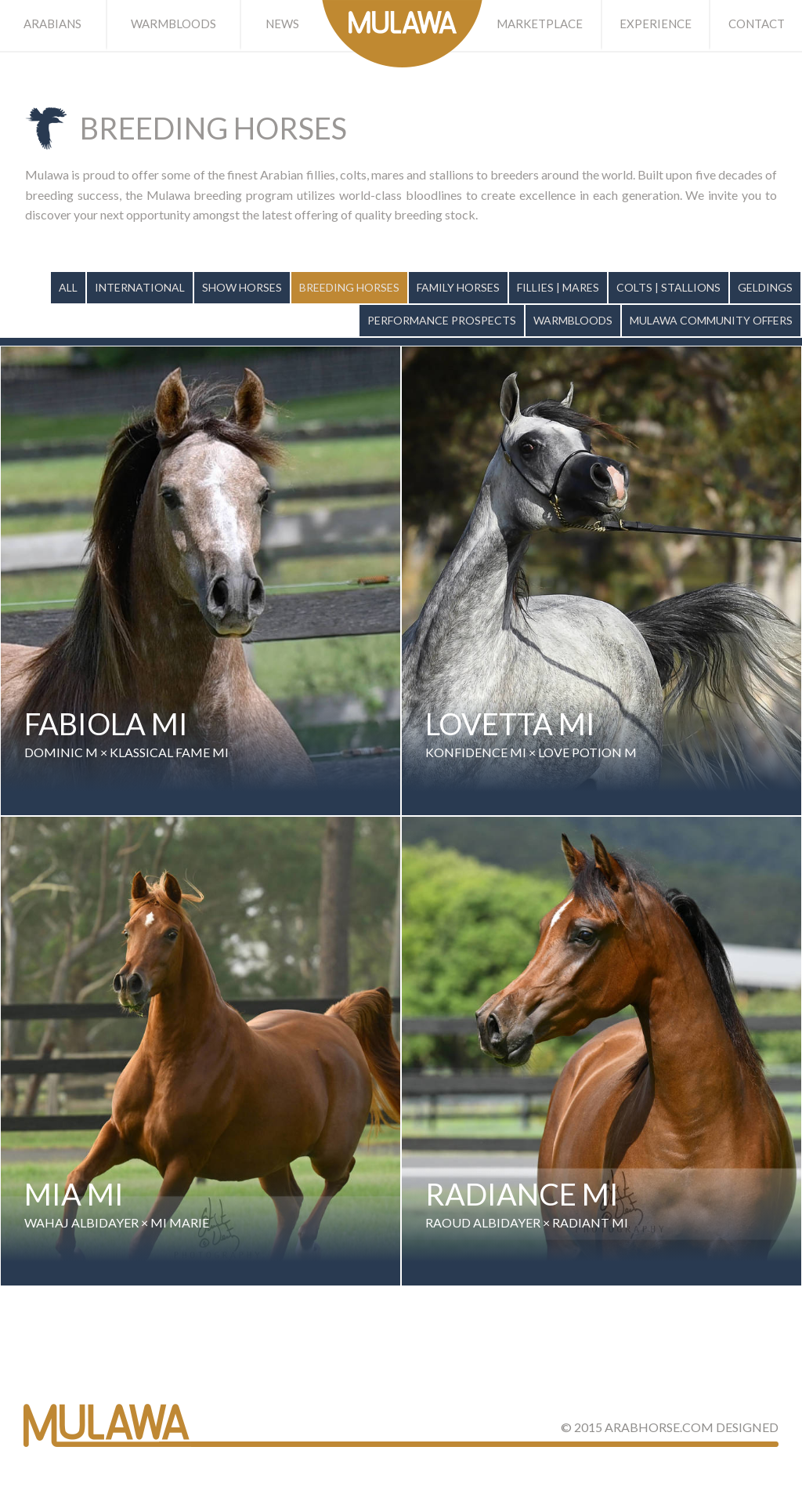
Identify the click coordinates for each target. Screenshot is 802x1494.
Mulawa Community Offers (711, 320)
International (140, 287)
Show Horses (242, 287)
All (68, 287)
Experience (656, 23)
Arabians (52, 23)
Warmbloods (173, 23)
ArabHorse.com (659, 1427)
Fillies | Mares (558, 287)
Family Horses (458, 287)
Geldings (765, 287)
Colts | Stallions (668, 287)
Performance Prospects (441, 320)
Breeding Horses (349, 287)
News (282, 23)
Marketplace (540, 23)
